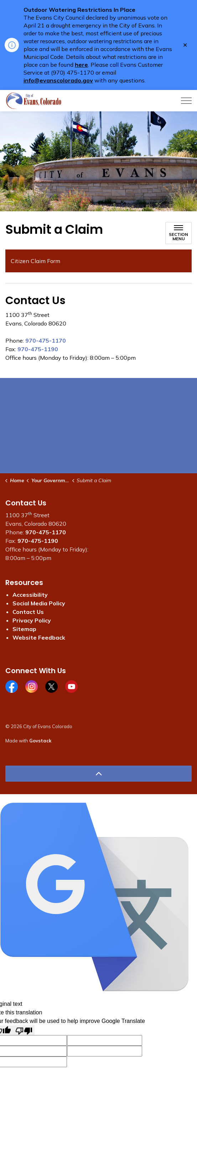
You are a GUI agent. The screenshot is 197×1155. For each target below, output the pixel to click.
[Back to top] (98, 774)
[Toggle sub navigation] (178, 233)
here (81, 64)
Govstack (40, 740)
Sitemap (24, 628)
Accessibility (30, 594)
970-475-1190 (37, 349)
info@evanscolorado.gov (58, 80)
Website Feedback (38, 637)
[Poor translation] (24, 1030)
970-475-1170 (45, 340)
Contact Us (28, 611)
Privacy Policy (31, 620)
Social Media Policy (38, 603)
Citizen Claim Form (35, 260)
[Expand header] (186, 100)
